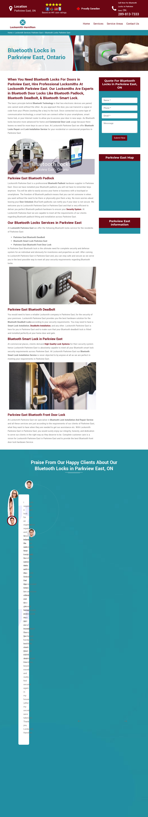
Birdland (16, 611)
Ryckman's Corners (66, 673)
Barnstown (17, 598)
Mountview (62, 627)
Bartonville (62, 722)
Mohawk (61, 635)
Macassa (61, 615)
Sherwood (62, 677)
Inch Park (61, 577)
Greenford (107, 627)
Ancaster (16, 582)
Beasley (61, 731)
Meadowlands (64, 619)
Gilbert (15, 698)
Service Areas (115, 24)
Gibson (105, 611)
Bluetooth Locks (92, 777)
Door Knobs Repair (65, 801)
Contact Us (132, 24)
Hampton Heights (20, 727)
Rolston (61, 664)
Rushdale (61, 669)
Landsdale (107, 660)
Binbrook (16, 606)
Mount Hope (18, 706)
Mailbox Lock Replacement (91, 791)
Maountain (17, 569)
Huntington (62, 573)
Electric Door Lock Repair (64, 788)
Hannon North (18, 731)
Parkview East (108, 681)
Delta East (107, 594)
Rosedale (106, 706)
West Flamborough (66, 710)
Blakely (60, 735)
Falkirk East (17, 681)
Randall (61, 660)
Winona (105, 735)
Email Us (119, 772)
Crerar (15, 660)
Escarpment (18, 573)
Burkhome (17, 635)
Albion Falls (17, 590)
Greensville (17, 718)
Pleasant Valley (64, 648)
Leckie (60, 606)
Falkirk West (18, 685)
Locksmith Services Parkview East (29, 32)
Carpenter (17, 644)
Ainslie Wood (18, 586)
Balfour (15, 594)
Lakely (105, 656)
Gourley (16, 710)
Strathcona (107, 727)
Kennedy (61, 586)
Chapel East (18, 652)
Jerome (61, 582)
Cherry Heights (109, 565)
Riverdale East (109, 693)
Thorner (61, 693)
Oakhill (60, 644)
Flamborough (18, 693)
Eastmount (17, 669)
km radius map (119, 185)
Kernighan (62, 590)
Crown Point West (110, 590)
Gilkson (15, 702)
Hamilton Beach (64, 727)
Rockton (106, 702)
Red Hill (106, 689)
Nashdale (106, 669)
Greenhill (106, 631)
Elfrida (15, 677)
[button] (31, 533)
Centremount (18, 648)
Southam (61, 681)
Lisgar (60, 611)
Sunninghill (62, 685)
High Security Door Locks (65, 774)
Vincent (105, 731)
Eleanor (15, 673)
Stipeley (106, 722)
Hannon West (18, 739)
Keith (104, 644)
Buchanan (17, 631)
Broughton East (19, 619)
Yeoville (61, 718)
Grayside (106, 623)
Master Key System (65, 781)
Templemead (63, 689)
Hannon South (19, 735)
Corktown (106, 577)
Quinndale (62, 652)
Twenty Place (63, 702)
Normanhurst (108, 673)
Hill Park (61, 569)
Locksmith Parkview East (71, 813)
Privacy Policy (91, 772)
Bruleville (16, 627)
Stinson (105, 714)
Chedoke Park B (64, 743)
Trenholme (62, 698)
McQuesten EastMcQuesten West (118, 664)
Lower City (17, 565)
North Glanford (64, 640)
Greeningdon (18, 714)
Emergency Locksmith (95, 798)
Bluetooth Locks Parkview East (57, 32)
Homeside (107, 635)
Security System (73, 209)
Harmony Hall (18, 743)
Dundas (105, 602)
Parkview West (109, 685)
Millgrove (61, 631)
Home (86, 24)
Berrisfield (17, 602)
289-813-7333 (128, 14)
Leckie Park (62, 602)
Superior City (108, 718)
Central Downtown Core (68, 739)
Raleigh (61, 656)
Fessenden (17, 689)
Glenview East (109, 615)
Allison (15, 577)
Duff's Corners (19, 664)
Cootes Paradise (110, 573)
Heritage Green (64, 565)
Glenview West (109, 619)
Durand (105, 606)
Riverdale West (109, 698)
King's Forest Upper (66, 594)
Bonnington (17, 615)
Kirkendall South (110, 652)
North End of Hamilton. (113, 677)
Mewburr (61, 623)
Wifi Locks (89, 783)
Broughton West (19, 623)
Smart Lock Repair (65, 796)
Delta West (107, 598)
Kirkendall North (109, 648)
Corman (106, 582)
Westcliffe (62, 714)
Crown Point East (110, 586)
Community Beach (110, 569)
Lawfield (61, 598)
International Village (111, 640)
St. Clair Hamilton (110, 710)
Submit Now (119, 137)
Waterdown (62, 706)
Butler (15, 640)
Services (98, 24)
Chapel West (18, 656)
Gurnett (15, 722)
